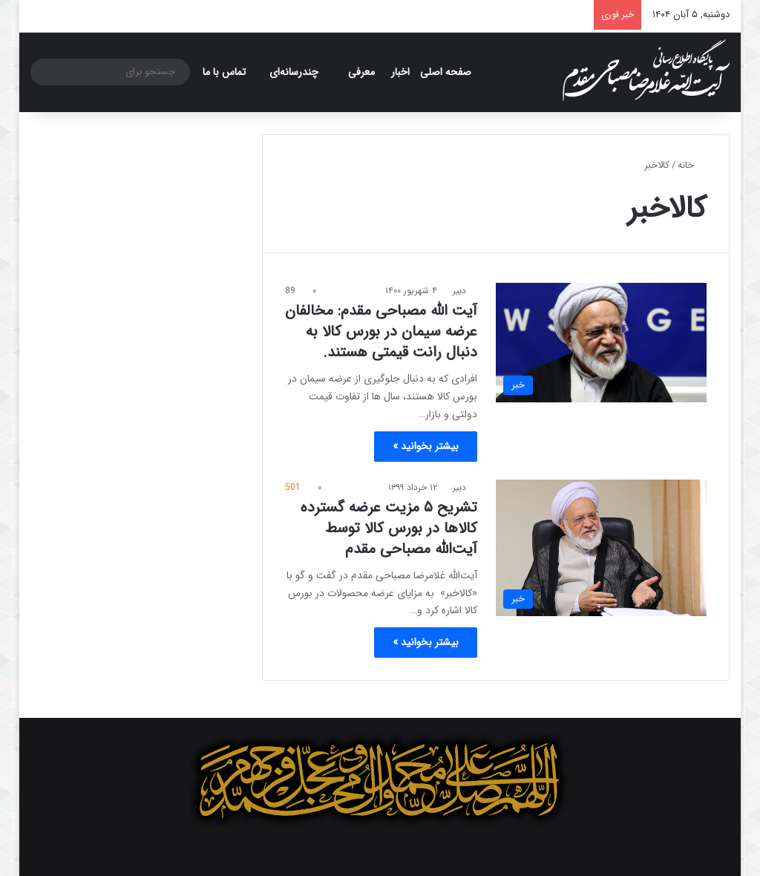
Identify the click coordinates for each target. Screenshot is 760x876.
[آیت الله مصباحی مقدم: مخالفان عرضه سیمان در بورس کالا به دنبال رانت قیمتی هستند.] (601, 342)
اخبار (400, 72)
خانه (692, 165)
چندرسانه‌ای (293, 72)
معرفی (361, 72)
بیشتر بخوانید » (426, 446)
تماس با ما (224, 72)
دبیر (459, 291)
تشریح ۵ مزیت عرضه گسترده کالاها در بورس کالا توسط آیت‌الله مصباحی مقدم (389, 528)
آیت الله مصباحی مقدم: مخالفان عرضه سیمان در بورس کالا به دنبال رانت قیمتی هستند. (381, 331)
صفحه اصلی (445, 72)
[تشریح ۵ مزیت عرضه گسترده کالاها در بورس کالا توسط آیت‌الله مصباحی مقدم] (601, 548)
